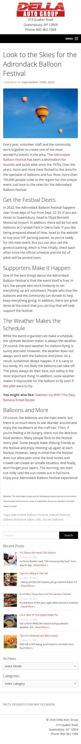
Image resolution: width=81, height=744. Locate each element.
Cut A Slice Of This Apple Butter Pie (39, 615)
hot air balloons (53, 519)
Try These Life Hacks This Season (38, 552)
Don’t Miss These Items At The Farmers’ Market (45, 594)
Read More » (41, 565)
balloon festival (59, 515)
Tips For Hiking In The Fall (34, 573)
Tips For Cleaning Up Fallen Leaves (39, 635)
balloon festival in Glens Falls (22, 519)
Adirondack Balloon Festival (29, 515)
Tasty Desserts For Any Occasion (28, 704)
